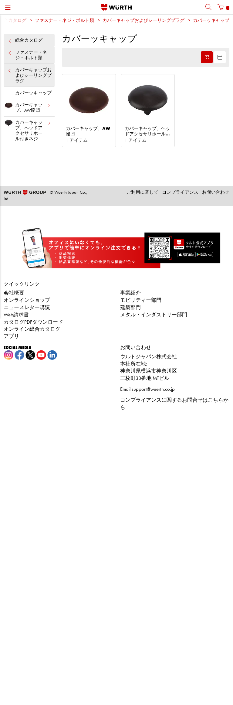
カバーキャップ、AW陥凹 (27, 106)
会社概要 (14, 293)
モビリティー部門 (140, 300)
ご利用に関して (142, 192)
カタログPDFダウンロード (33, 322)
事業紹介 (130, 293)
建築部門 (130, 307)
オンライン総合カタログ (32, 329)
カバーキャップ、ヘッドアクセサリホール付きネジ (27, 129)
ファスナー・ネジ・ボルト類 (64, 21)
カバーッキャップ (211, 21)
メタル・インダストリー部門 (153, 315)
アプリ (11, 336)
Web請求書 (16, 315)
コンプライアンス (180, 192)
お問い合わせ (215, 192)
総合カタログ (29, 40)
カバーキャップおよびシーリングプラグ (143, 21)
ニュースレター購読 (27, 307)
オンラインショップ (27, 300)
